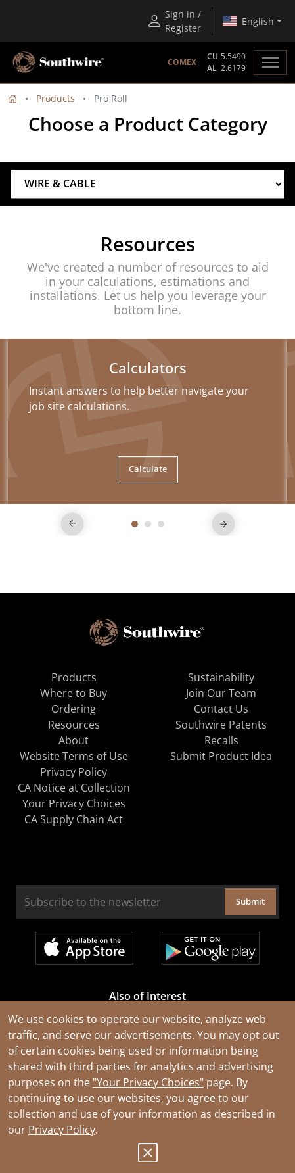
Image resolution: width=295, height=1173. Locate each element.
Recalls (221, 740)
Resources (74, 724)
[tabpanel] (147, 421)
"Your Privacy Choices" (148, 1082)
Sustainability (221, 677)
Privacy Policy (61, 1129)
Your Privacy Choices (73, 803)
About (73, 740)
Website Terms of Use (74, 756)
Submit (250, 901)
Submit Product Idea (221, 756)
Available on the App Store (84, 948)
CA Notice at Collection (74, 787)
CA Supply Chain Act (73, 819)
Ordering (73, 709)
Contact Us (221, 709)
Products (55, 98)
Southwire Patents (221, 724)
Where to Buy (73, 693)
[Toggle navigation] (270, 62)
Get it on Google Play (211, 948)
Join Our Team (221, 693)
